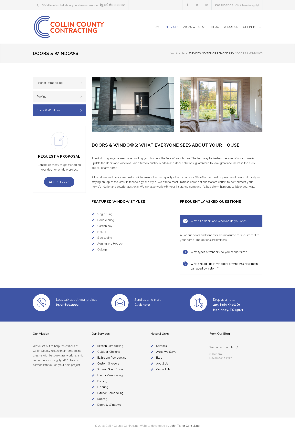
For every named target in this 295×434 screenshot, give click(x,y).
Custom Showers (108, 363)
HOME (157, 26)
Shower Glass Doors (110, 369)
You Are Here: (179, 53)
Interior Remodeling (110, 375)
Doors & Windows (59, 110)
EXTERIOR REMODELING (218, 53)
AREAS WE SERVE (194, 26)
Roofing (59, 96)
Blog (159, 357)
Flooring (102, 387)
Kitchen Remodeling (110, 345)
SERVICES (172, 26)
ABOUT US (231, 26)
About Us (162, 363)
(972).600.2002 (112, 5)
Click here (142, 305)
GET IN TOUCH (252, 26)
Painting (102, 381)
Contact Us (163, 369)
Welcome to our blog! (223, 347)
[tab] (221, 221)
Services (161, 345)
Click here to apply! (237, 5)
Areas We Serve (166, 351)
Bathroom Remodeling (111, 357)
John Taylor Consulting (185, 425)
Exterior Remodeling (59, 82)
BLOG (215, 26)
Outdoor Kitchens (108, 351)
